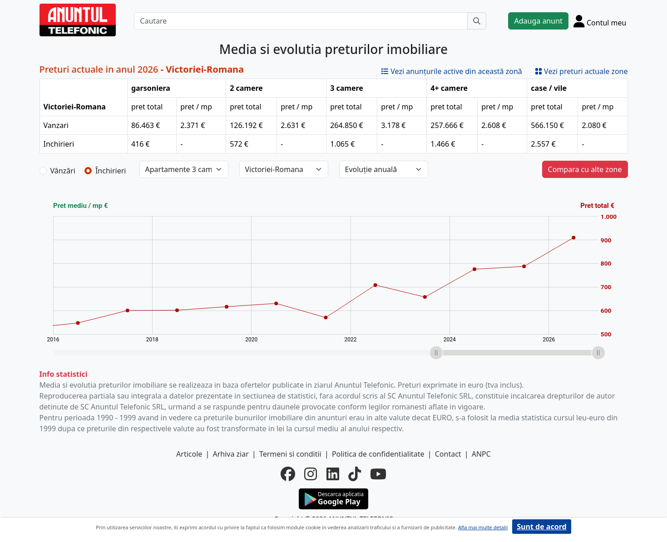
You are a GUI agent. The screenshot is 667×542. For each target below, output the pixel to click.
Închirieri (110, 171)
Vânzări (62, 171)
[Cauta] (476, 21)
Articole (189, 454)
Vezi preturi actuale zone (581, 71)
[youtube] (378, 474)
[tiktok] (354, 474)
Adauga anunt (538, 21)
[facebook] (288, 474)
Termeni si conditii (290, 454)
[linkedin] (332, 474)
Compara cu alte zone (585, 169)
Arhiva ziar (230, 454)
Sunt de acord (541, 527)
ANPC (481, 454)
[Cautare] (301, 21)
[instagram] (310, 474)
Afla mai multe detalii (483, 527)
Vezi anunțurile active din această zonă (451, 71)
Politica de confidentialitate (378, 454)
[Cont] (600, 21)
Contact (448, 454)
